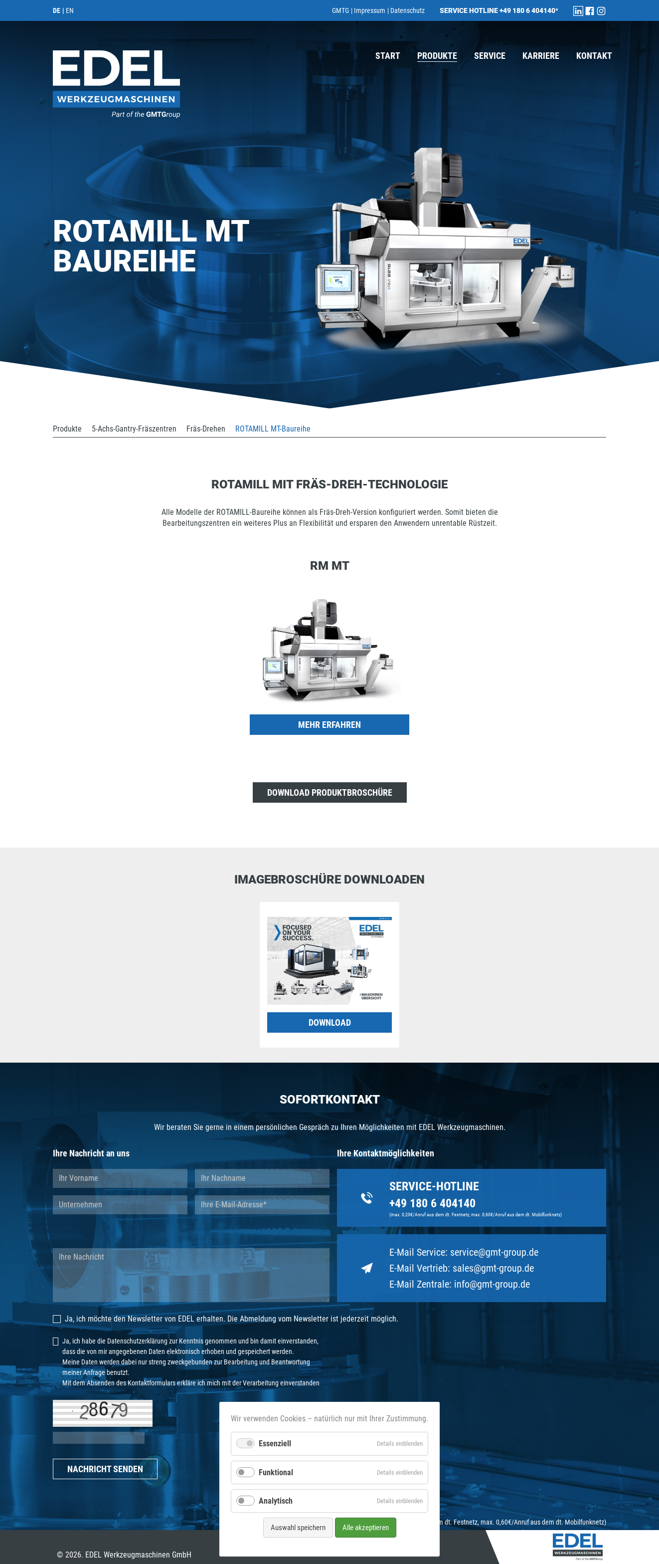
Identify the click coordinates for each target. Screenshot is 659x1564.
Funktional (276, 1472)
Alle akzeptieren (365, 1527)
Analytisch (276, 1501)
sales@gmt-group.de (493, 1268)
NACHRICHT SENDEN (105, 1469)
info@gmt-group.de (492, 1284)
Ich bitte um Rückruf (248, 1231)
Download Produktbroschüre (329, 792)
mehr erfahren (329, 724)
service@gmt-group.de (494, 1252)
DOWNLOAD (330, 1022)
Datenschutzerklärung (137, 1341)
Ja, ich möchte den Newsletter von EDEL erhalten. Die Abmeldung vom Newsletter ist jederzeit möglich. (225, 1319)
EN (70, 10)
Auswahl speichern (298, 1527)
